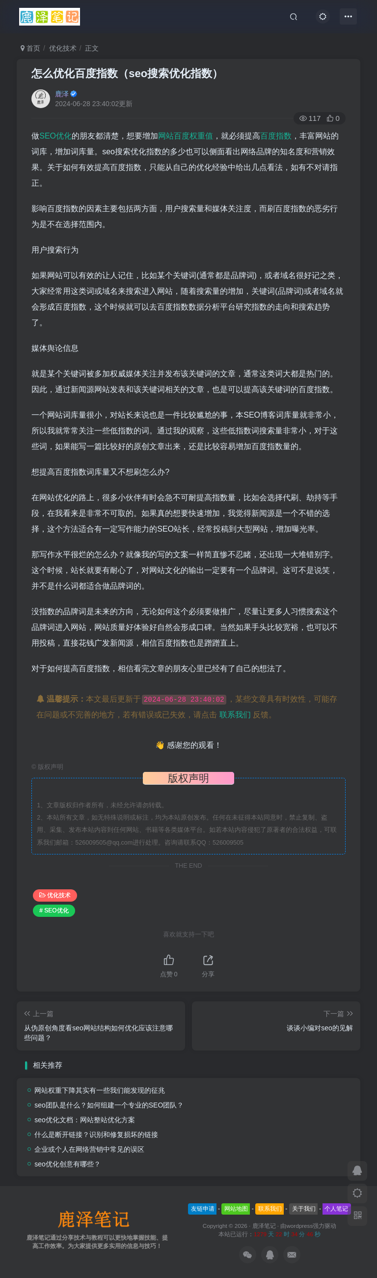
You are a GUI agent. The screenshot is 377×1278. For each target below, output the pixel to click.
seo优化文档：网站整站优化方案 (84, 1120)
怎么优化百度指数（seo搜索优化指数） (127, 73)
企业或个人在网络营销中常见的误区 (89, 1149)
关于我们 (304, 1208)
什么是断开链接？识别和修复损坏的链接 (96, 1134)
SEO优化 (55, 136)
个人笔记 (336, 1208)
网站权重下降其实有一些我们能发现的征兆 (99, 1090)
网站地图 (236, 1208)
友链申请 (203, 1208)
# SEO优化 (53, 910)
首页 (30, 48)
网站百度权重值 (185, 136)
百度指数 (276, 136)
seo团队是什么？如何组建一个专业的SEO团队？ (109, 1105)
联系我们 (235, 714)
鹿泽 (62, 94)
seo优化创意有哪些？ (67, 1164)
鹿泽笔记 (264, 1225)
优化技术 (63, 48)
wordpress (299, 1225)
